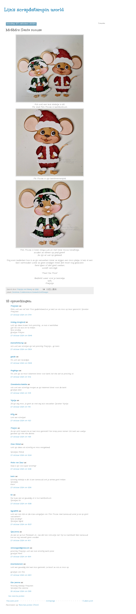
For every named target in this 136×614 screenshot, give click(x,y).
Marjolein (15, 306)
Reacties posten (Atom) (29, 605)
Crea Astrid (16, 444)
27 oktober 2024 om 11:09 (21, 393)
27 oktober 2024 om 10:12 (21, 377)
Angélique (15, 370)
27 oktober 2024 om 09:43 (21, 363)
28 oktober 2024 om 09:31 (21, 591)
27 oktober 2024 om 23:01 (21, 575)
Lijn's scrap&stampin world (34, 9)
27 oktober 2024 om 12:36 (21, 469)
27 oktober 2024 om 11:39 (21, 437)
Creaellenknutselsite (19, 384)
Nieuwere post (12, 601)
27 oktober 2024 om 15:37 (21, 524)
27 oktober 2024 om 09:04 (21, 349)
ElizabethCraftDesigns (40, 292)
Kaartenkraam (17, 564)
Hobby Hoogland (18, 322)
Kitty (12, 414)
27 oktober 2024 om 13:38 (21, 503)
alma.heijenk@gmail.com (20, 548)
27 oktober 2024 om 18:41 (21, 556)
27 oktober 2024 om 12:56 (21, 487)
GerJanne (15, 532)
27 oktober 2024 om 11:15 (21, 407)
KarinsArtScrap (17, 343)
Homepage (50, 601)
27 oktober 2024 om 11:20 (21, 420)
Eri (12, 495)
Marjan (14, 428)
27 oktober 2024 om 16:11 (21, 540)
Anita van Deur (17, 462)
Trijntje (13, 400)
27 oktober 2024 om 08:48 (21, 335)
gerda (13, 357)
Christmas (15, 292)
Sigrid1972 (14, 511)
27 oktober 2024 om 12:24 (21, 455)
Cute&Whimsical (25, 292)
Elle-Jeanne (15, 582)
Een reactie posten (16, 596)
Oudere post (87, 601)
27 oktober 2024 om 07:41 (21, 315)
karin (13, 476)
